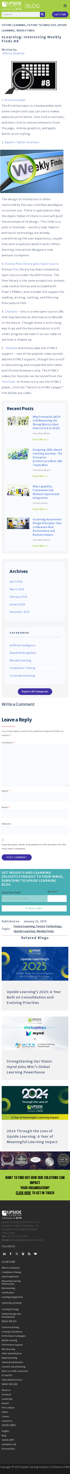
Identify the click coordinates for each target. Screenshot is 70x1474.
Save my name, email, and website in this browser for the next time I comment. (34, 846)
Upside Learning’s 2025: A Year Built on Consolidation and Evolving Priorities (34, 997)
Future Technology (41, 25)
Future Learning (14, 25)
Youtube (12, 348)
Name (6, 790)
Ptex (15, 269)
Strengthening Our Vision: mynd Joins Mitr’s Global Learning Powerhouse (30, 1066)
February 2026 (18, 596)
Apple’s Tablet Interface (22, 142)
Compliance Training (22, 668)
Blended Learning (20, 660)
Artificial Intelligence (22, 645)
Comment (8, 742)
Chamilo (11, 311)
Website (6, 823)
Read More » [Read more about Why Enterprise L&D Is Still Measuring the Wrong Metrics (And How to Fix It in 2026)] (41, 439)
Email (6, 807)
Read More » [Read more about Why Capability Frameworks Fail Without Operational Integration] (41, 509)
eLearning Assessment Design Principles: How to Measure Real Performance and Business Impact (47, 527)
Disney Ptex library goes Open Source (32, 263)
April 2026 (16, 581)
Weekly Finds (25, 30)
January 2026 (17, 604)
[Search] (42, 14)
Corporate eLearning (22, 675)
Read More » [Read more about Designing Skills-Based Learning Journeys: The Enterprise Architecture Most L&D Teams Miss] (41, 476)
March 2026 (17, 589)
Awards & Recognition (23, 652)
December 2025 (20, 612)
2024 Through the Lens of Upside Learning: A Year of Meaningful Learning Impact (32, 1136)
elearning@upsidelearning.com (27, 1240)
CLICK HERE (23, 1192)
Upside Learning (24, 931)
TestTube (8, 381)
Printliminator (15, 100)
